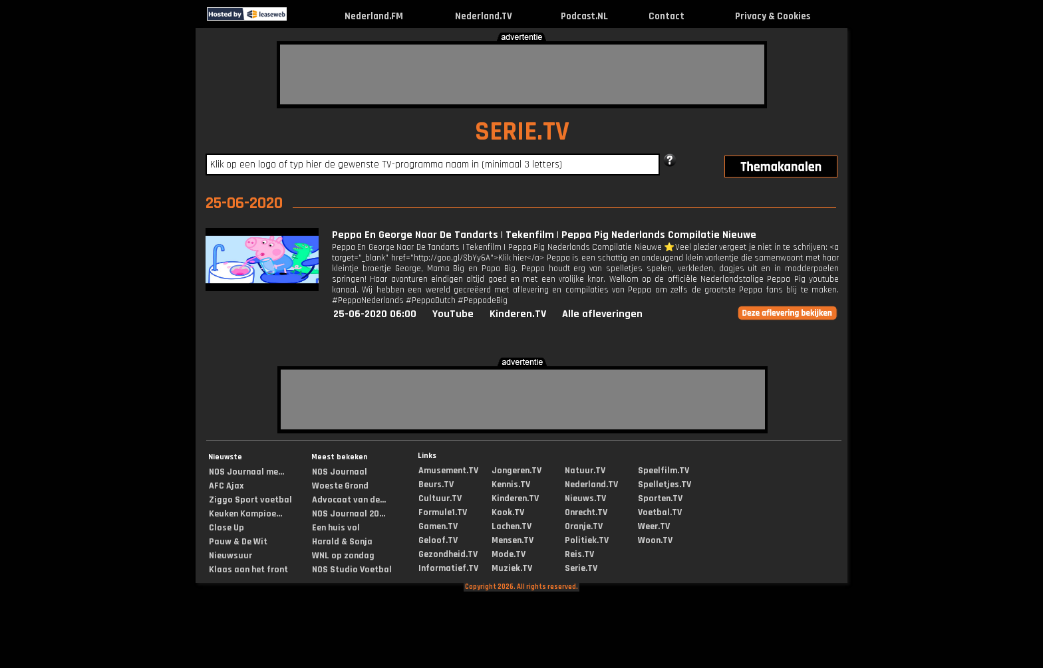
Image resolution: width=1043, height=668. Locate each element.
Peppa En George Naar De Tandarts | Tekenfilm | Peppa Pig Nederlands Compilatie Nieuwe (544, 235)
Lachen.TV (511, 526)
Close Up (226, 528)
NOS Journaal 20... (348, 514)
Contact (666, 16)
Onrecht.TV (586, 512)
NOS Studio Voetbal (352, 570)
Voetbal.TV (660, 512)
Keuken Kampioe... (245, 514)
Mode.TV (508, 554)
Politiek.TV (587, 540)
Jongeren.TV (516, 471)
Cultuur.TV (440, 498)
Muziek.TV (512, 568)
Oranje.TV (584, 526)
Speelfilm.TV (663, 471)
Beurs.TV (436, 485)
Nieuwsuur (230, 556)
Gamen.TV (438, 526)
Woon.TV (655, 540)
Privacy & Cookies (772, 16)
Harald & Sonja (342, 542)
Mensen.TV (512, 540)
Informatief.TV (448, 568)
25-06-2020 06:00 (374, 314)
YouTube (453, 314)
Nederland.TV (483, 16)
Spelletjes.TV (664, 485)
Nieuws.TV (585, 498)
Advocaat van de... (349, 500)
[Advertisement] (522, 74)
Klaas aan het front (248, 570)
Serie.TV (581, 568)
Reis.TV (579, 554)
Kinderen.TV (518, 314)
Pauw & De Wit (238, 542)
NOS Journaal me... (246, 472)
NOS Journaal (339, 472)
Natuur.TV (585, 471)
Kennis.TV (511, 485)
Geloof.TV (438, 540)
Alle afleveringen (602, 314)
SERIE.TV (522, 132)
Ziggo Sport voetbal (250, 500)
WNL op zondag (343, 556)
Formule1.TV (442, 512)
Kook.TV (508, 512)
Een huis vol (336, 528)
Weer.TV (654, 526)
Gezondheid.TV (448, 554)
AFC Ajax (226, 486)
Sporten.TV (660, 498)
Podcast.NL (584, 16)
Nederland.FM (374, 16)
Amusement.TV (448, 471)
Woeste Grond (340, 486)
